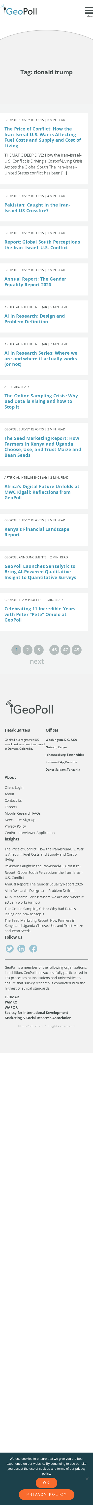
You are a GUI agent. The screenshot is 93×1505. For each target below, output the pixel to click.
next (37, 661)
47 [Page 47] (65, 650)
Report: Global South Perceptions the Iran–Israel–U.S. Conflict (42, 245)
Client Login (14, 787)
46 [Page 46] (54, 650)
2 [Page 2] (27, 650)
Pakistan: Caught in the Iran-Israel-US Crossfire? (37, 207)
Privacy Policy (15, 826)
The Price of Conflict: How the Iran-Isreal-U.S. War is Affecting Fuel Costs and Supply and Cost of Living (42, 137)
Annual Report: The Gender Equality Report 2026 (35, 282)
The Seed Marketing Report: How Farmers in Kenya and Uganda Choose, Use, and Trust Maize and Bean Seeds (42, 446)
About (9, 794)
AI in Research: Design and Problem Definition (34, 319)
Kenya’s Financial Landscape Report (36, 532)
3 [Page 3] (38, 650)
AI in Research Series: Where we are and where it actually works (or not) (41, 358)
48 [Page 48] (76, 650)
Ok (46, 1482)
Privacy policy (46, 1494)
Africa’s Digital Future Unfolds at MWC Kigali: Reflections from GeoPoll (41, 492)
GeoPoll (26, 1026)
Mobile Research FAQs (23, 813)
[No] (86, 1478)
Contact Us (13, 800)
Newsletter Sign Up (20, 819)
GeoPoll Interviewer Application (30, 832)
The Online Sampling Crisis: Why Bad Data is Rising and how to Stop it (41, 401)
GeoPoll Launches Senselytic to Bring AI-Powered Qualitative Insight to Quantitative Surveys (40, 571)
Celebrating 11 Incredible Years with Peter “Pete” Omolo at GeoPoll (40, 614)
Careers (11, 806)
